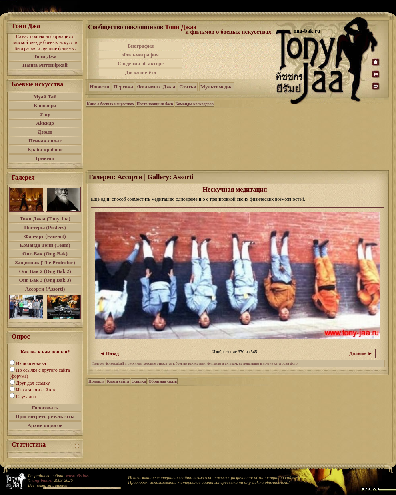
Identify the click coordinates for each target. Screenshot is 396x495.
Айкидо (45, 123)
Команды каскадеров (195, 104)
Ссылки (139, 381)
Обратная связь (162, 381)
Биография (141, 46)
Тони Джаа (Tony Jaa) (45, 219)
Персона (123, 87)
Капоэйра (45, 105)
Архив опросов (45, 425)
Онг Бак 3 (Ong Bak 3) (45, 280)
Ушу (45, 114)
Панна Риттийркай (45, 65)
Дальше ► (360, 353)
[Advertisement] (230, 59)
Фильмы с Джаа (156, 87)
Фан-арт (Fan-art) (45, 236)
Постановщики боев (155, 104)
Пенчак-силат (44, 141)
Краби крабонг (45, 149)
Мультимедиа (216, 87)
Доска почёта (140, 72)
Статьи (187, 87)
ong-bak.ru (42, 480)
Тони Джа (45, 56)
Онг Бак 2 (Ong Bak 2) (45, 271)
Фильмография (140, 55)
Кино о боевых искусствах (110, 104)
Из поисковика (31, 363)
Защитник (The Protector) (45, 262)
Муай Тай (44, 97)
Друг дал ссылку (33, 383)
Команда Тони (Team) (45, 245)
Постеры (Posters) (45, 227)
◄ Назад (109, 353)
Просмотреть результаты (45, 416)
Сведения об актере (141, 63)
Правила (96, 381)
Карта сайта (118, 381)
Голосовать (45, 408)
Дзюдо (45, 132)
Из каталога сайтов (35, 390)
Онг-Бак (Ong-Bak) (45, 254)
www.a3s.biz (77, 475)
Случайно (26, 396)
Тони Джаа (180, 27)
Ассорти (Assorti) (45, 289)
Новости (99, 87)
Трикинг (45, 158)
